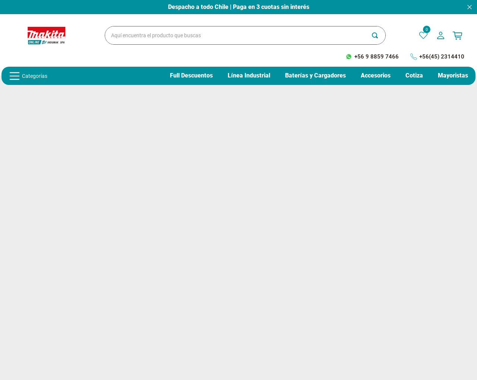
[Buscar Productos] (378, 35)
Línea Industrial (249, 75)
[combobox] (245, 35)
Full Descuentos (191, 75)
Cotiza (414, 75)
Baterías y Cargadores (315, 75)
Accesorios (376, 75)
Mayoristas (453, 75)
